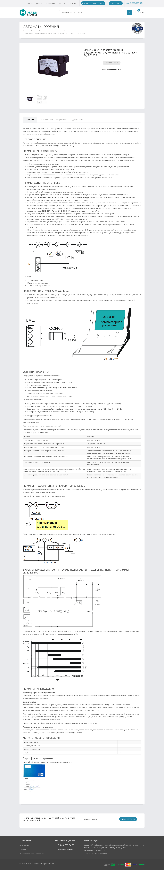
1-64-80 (70, 845)
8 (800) (61, 845)
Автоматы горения (72, 31)
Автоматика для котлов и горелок (51, 31)
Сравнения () (116, 3)
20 (65, 845)
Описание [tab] (30, 119)
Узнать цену (112, 63)
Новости (61, 3)
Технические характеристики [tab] (53, 119)
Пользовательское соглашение (31, 854)
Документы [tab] (77, 119)
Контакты (72, 3)
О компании (50, 3)
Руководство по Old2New (93, 3)
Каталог (39, 3)
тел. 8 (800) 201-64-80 (135, 3)
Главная (30, 3)
